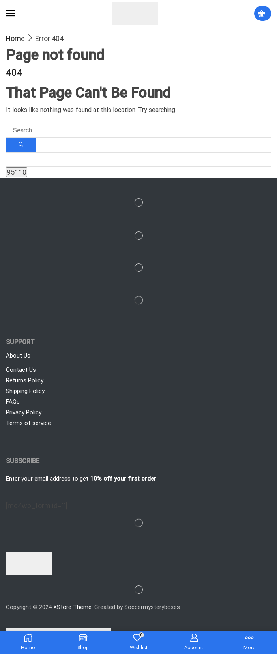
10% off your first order (123, 478)
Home (15, 38)
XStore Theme (72, 607)
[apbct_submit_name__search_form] (16, 172)
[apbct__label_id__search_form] (138, 159)
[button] (10, 13)
